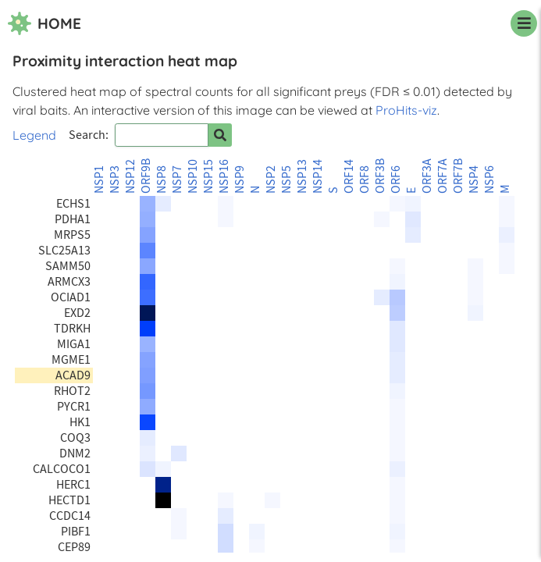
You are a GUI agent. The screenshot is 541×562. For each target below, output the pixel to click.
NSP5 (286, 179)
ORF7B (458, 176)
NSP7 (177, 179)
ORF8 (364, 179)
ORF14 (349, 176)
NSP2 (271, 179)
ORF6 (396, 179)
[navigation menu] (524, 23)
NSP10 (193, 176)
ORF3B (380, 176)
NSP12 (130, 176)
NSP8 (161, 179)
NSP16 (224, 176)
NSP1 (99, 179)
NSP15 (208, 176)
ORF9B (146, 176)
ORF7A (442, 176)
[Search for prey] (220, 135)
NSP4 (474, 179)
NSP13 (302, 176)
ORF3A (427, 176)
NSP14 (318, 176)
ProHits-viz (406, 110)
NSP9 (239, 179)
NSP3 (115, 179)
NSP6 (489, 179)
